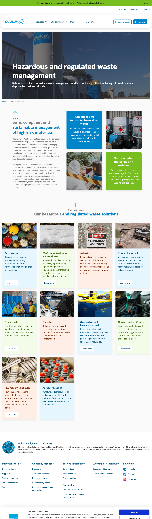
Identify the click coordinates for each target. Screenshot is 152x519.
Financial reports (39, 478)
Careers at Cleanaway (103, 469)
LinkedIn (131, 469)
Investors (76, 21)
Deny (134, 514)
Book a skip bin (69, 473)
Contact (123, 9)
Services (41, 21)
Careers (91, 21)
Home (4, 102)
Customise (134, 508)
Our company (59, 21)
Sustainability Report (41, 482)
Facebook (132, 474)
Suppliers (6, 473)
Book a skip (140, 22)
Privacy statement (10, 482)
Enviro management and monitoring (43, 488)
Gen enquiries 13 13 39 (73, 490)
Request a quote (122, 22)
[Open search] (109, 21)
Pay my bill (7, 487)
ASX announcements (41, 473)
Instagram (132, 479)
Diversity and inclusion (103, 473)
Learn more (12, 283)
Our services (68, 469)
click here (99, 3)
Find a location (69, 478)
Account (146, 9)
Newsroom (134, 9)
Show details (32, 515)
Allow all (134, 501)
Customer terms (9, 469)
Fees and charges (10, 478)
